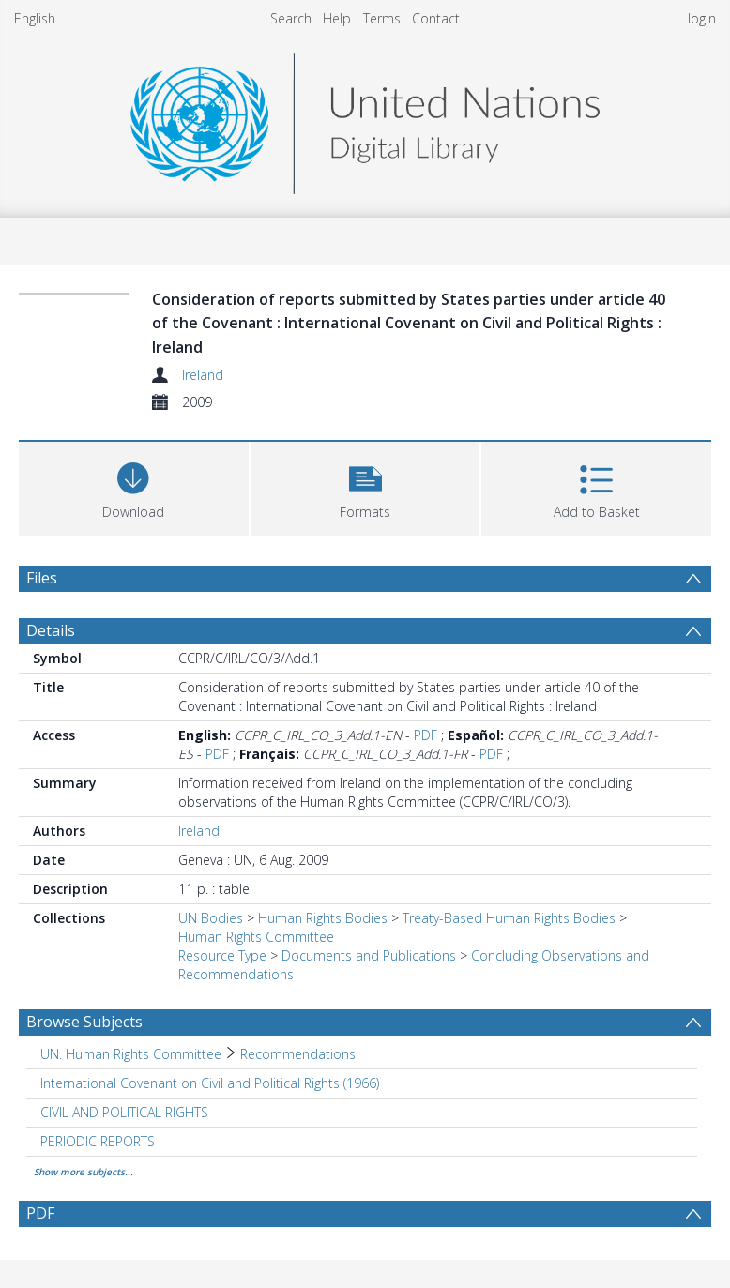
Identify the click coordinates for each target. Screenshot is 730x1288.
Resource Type (222, 955)
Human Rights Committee (256, 937)
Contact (436, 18)
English (34, 18)
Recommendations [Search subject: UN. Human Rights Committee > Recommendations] (298, 1054)
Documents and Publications (368, 955)
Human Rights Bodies (323, 918)
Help (337, 18)
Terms (382, 18)
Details (50, 630)
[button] (365, 486)
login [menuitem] (702, 18)
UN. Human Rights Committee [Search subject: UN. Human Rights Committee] (130, 1054)
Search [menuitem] (291, 18)
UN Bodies (210, 918)
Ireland (202, 375)
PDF (425, 735)
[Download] (134, 486)
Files (41, 578)
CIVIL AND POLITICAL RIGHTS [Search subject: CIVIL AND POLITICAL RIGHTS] (124, 1112)
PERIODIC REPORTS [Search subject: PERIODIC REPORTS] (97, 1141)
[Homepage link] (365, 119)
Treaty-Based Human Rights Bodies (509, 918)
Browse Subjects (84, 1021)
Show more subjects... (83, 1171)
